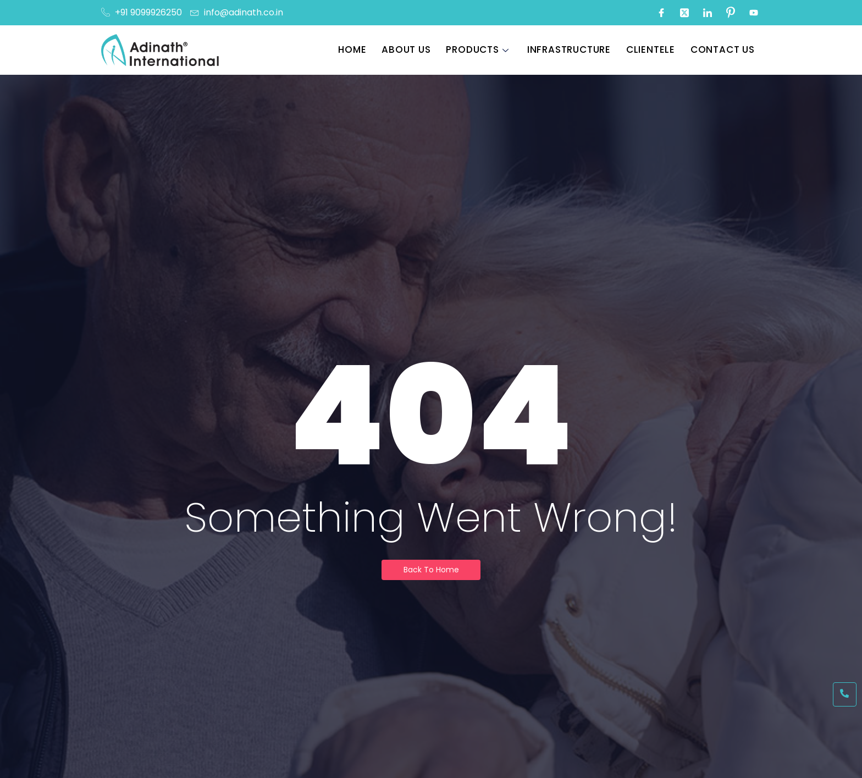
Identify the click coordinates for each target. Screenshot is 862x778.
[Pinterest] (730, 12)
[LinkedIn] (707, 12)
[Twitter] (684, 12)
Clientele (653, 49)
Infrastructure (573, 49)
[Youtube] (753, 12)
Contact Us (724, 49)
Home (359, 49)
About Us (412, 49)
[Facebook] (661, 12)
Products (482, 49)
